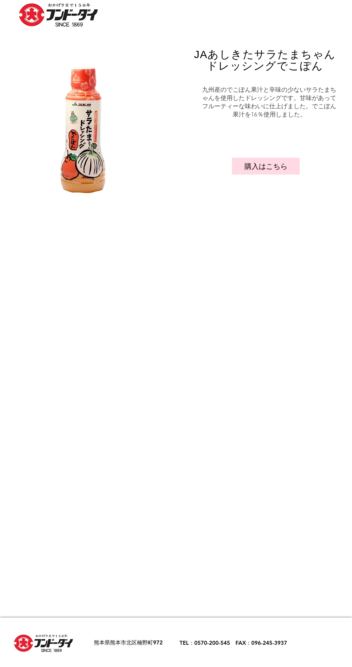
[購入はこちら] (266, 166)
